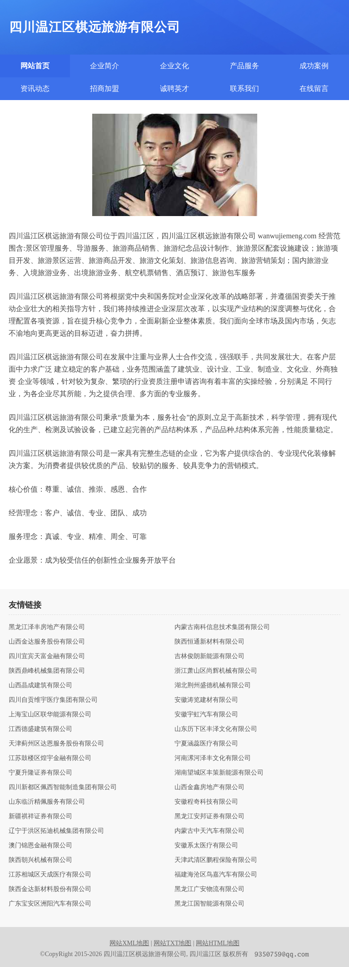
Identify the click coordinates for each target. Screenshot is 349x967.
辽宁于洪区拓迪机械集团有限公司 (56, 831)
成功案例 (314, 66)
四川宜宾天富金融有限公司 (47, 656)
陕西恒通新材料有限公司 (209, 642)
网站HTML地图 (217, 943)
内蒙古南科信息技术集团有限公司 (222, 627)
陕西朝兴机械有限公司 (40, 860)
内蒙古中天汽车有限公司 (209, 831)
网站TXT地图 (172, 943)
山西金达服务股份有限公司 (47, 642)
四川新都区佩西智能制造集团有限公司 (63, 787)
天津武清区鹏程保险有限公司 (215, 860)
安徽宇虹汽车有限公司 (206, 714)
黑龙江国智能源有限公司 (209, 904)
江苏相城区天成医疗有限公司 (50, 874)
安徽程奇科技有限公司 (206, 802)
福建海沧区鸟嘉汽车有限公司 (215, 874)
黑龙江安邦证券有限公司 (209, 816)
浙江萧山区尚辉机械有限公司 (215, 671)
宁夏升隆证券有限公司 (40, 773)
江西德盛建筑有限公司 (40, 729)
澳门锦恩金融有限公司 (40, 845)
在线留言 (314, 88)
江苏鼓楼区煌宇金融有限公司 (50, 758)
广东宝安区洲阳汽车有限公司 (50, 904)
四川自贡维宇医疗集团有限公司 (53, 700)
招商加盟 (104, 88)
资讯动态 (35, 88)
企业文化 (174, 66)
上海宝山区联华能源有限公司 (50, 714)
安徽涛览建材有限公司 (206, 700)
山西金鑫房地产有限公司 (209, 787)
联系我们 (244, 88)
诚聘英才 (174, 88)
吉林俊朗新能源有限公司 (209, 656)
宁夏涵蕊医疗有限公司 (206, 743)
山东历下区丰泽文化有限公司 (215, 729)
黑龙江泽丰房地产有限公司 (47, 627)
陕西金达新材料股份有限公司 (50, 889)
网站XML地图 (129, 943)
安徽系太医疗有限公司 (206, 845)
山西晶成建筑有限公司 (40, 685)
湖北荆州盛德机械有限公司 (212, 685)
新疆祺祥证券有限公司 (40, 816)
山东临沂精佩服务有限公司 (47, 802)
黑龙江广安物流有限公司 (209, 889)
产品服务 (244, 66)
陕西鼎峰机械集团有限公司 (47, 671)
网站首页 (35, 66)
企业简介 (104, 66)
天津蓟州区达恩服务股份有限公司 (56, 743)
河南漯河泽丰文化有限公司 (212, 758)
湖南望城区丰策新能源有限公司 (219, 773)
